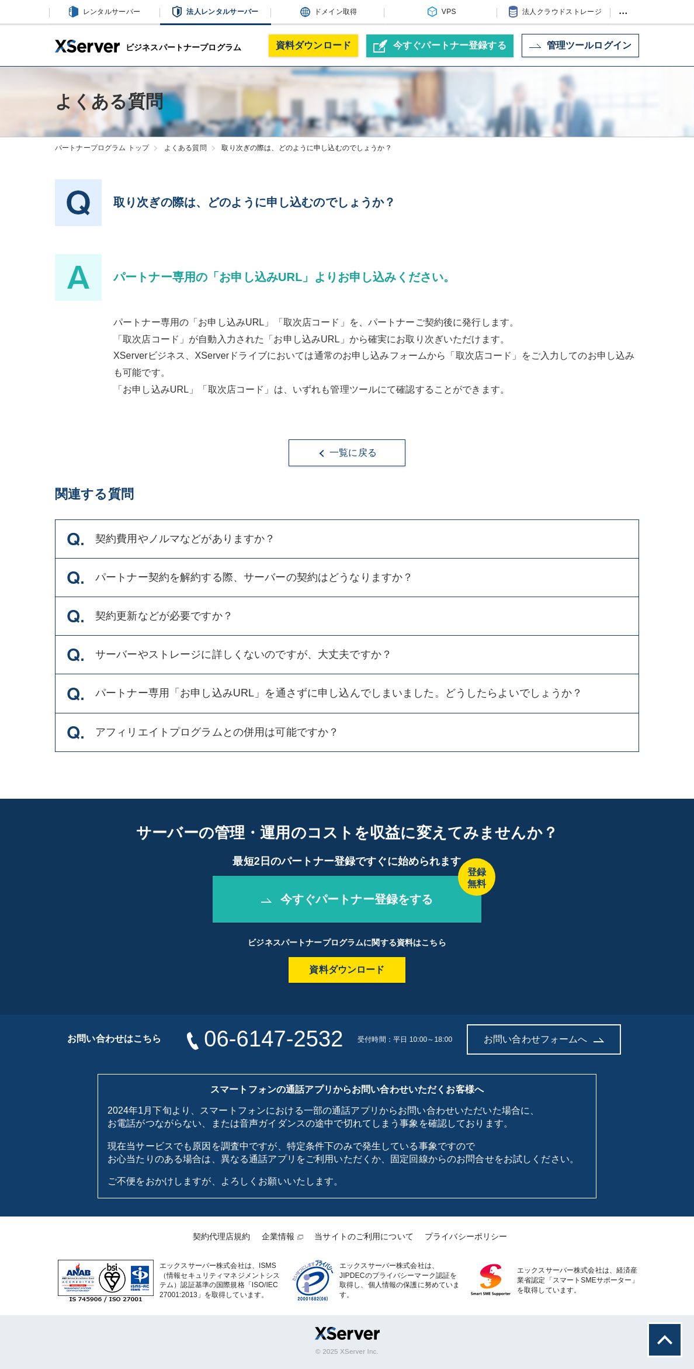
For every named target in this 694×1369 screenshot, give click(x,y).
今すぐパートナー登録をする (371, 891)
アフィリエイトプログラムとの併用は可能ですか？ (203, 732)
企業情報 (278, 1236)
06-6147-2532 (273, 1039)
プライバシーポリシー (466, 1236)
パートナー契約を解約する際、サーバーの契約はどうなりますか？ (240, 577)
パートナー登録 (439, 46)
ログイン (580, 45)
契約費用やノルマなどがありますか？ (171, 539)
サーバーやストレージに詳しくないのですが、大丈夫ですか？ (229, 655)
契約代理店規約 (222, 1236)
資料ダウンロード (313, 45)
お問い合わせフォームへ (544, 1039)
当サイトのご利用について (364, 1236)
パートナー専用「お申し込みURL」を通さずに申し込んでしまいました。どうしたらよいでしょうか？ (325, 693)
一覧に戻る (347, 453)
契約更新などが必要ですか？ (150, 616)
